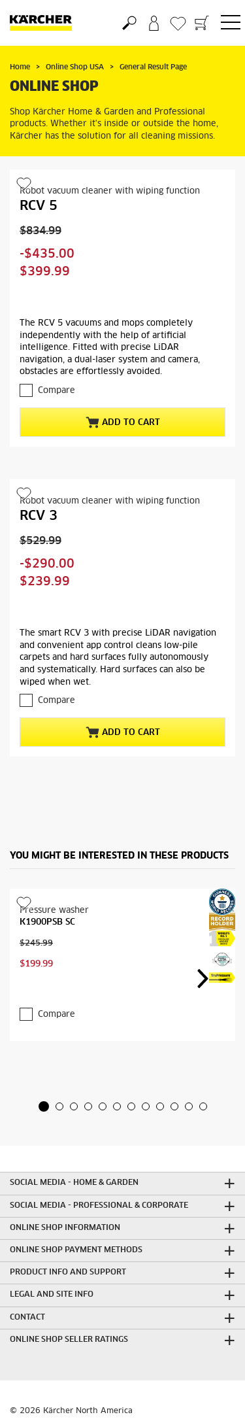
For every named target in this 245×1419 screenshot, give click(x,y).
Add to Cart (123, 422)
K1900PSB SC (47, 922)
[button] (44, 1106)
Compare (56, 390)
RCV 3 (38, 515)
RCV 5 (38, 206)
